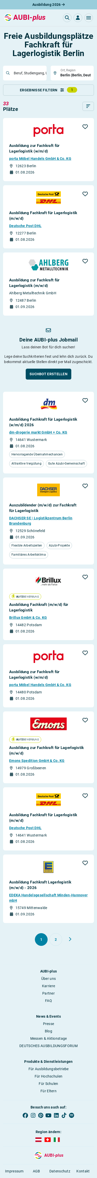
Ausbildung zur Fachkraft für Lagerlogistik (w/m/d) (34, 148)
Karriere (48, 986)
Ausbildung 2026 (48, 5)
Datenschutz (59, 1171)
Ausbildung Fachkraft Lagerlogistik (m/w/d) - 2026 (40, 885)
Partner (48, 993)
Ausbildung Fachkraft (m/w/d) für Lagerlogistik (38, 607)
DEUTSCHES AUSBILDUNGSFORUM (48, 1046)
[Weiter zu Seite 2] (70, 939)
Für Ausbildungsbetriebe (49, 1069)
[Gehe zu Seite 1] (41, 939)
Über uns (48, 979)
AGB (36, 1171)
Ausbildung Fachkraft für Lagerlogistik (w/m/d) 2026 (43, 422)
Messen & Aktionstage (48, 1038)
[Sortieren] (88, 106)
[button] (88, 17)
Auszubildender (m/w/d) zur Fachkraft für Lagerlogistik (42, 508)
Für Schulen (48, 1084)
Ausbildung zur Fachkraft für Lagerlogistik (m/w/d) (34, 283)
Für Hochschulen (49, 1076)
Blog (48, 1031)
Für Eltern (48, 1091)
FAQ (48, 1001)
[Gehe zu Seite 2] (55, 939)
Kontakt (83, 1171)
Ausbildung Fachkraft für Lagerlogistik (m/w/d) (43, 216)
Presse (48, 1024)
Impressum (14, 1171)
